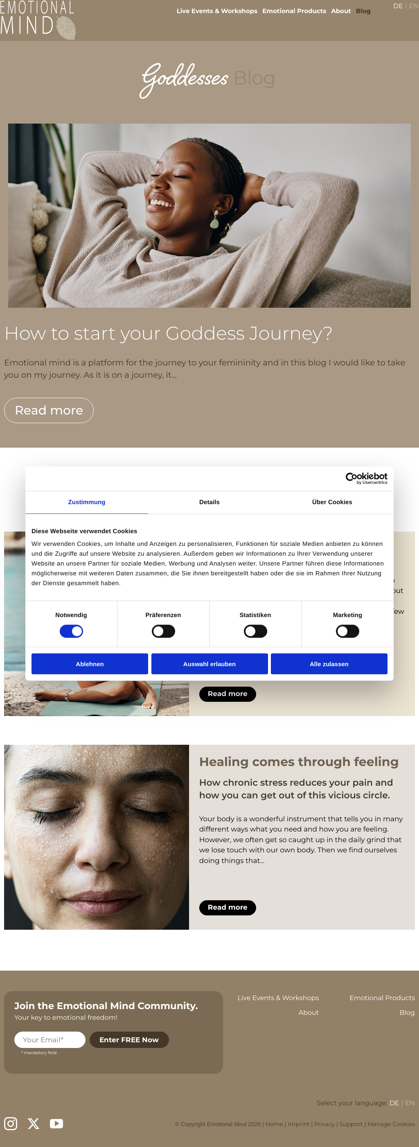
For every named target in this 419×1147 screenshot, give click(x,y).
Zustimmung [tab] (87, 501)
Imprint (299, 1124)
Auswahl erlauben (209, 663)
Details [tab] (209, 501)
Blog (357, 16)
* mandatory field (38, 1052)
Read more (49, 410)
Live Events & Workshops (211, 16)
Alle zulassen (329, 663)
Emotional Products (288, 16)
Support (351, 1124)
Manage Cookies (391, 1124)
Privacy (324, 1124)
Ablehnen (90, 663)
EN (408, 12)
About (335, 16)
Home (274, 1124)
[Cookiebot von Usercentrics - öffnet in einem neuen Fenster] (351, 478)
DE (392, 12)
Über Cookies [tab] (332, 501)
